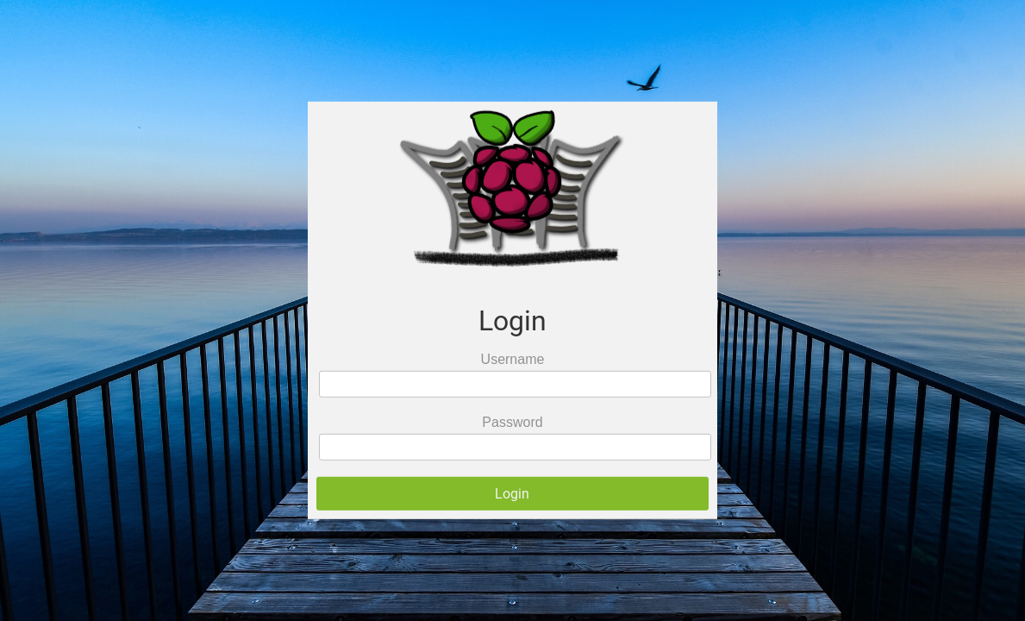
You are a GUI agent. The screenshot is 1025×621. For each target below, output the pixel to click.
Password (512, 422)
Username (513, 359)
